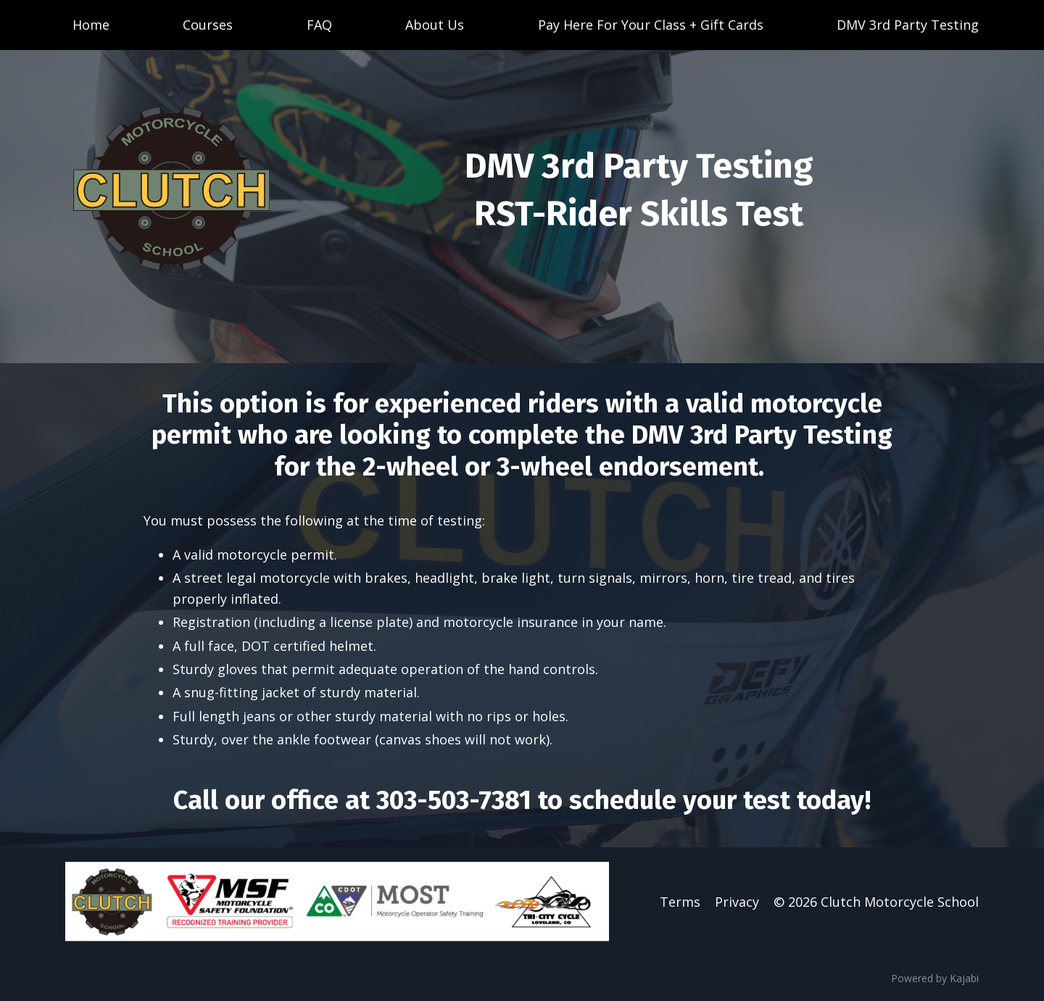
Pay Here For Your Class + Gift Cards (650, 24)
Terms (680, 901)
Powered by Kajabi (935, 978)
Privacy (737, 901)
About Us (434, 24)
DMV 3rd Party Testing (908, 24)
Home (90, 24)
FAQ (319, 24)
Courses (208, 24)
